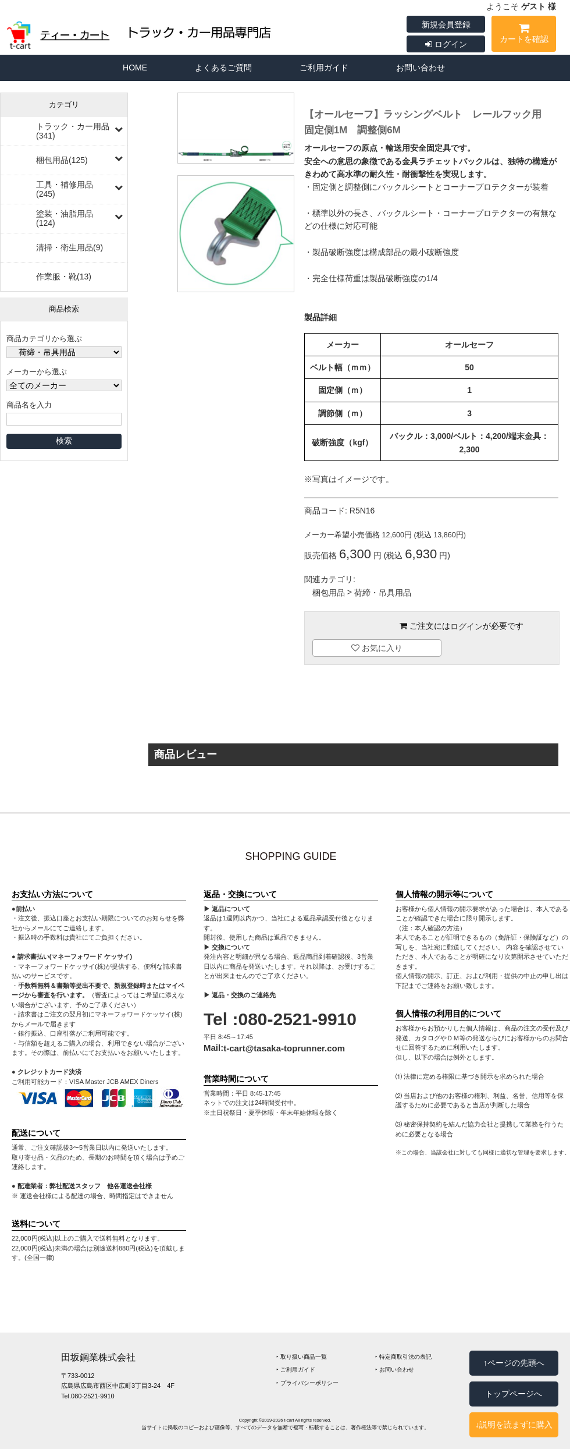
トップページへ (513, 1393)
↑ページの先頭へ (513, 1362)
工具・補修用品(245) (64, 189)
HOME (135, 67)
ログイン (446, 44)
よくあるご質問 (223, 67)
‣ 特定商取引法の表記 (403, 1357)
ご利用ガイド (324, 67)
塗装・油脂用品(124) (64, 218)
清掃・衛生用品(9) (69, 247)
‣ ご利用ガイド (295, 1370)
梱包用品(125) (62, 160)
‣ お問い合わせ (394, 1370)
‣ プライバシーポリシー (307, 1383)
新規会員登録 (446, 24)
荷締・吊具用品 (382, 593)
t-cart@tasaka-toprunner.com (284, 1048)
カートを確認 (523, 35)
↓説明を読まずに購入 (514, 1424)
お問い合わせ (420, 67)
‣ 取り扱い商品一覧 (301, 1357)
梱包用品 (328, 593)
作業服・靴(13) (63, 276)
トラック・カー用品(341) (72, 131)
